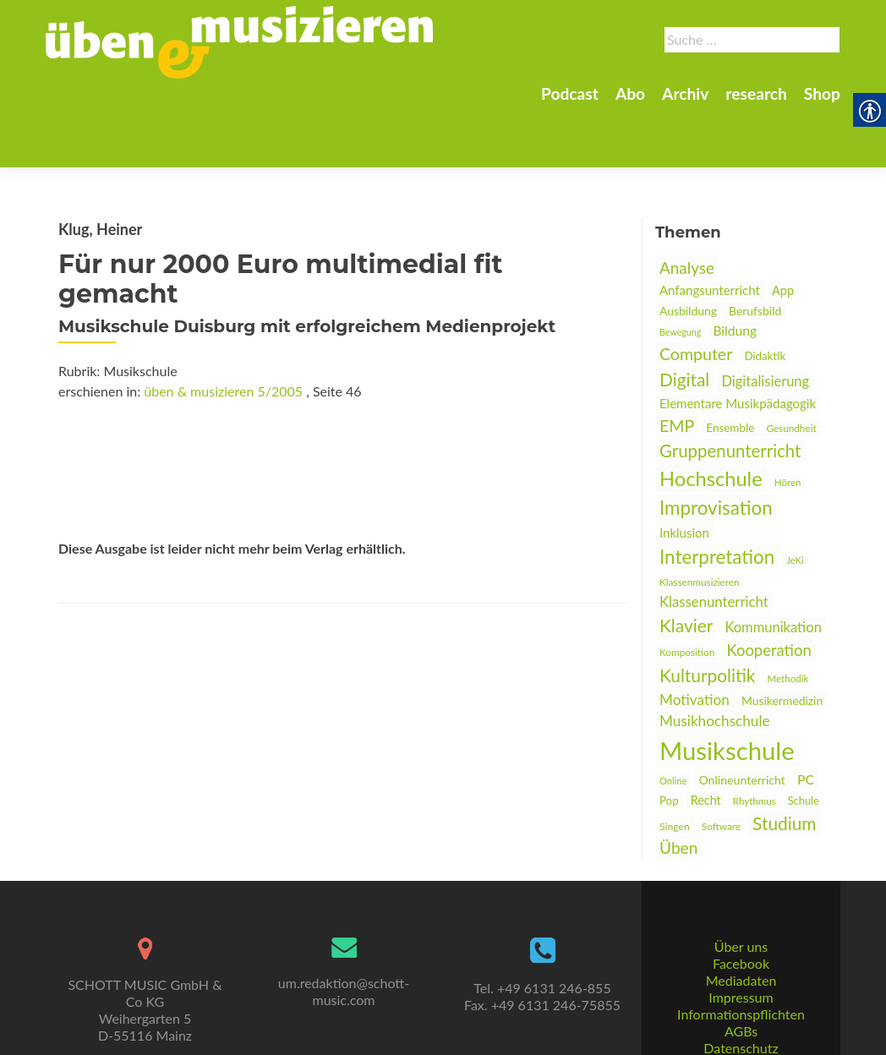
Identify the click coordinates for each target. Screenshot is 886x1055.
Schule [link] (803, 741)
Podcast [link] (570, 93)
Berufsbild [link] (755, 251)
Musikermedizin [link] (782, 641)
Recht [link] (706, 741)
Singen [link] (674, 767)
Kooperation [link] (768, 591)
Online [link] (672, 721)
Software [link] (721, 767)
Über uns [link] (741, 907)
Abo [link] (630, 93)
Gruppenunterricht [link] (730, 391)
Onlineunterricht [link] (741, 720)
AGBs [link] (741, 992)
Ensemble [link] (730, 368)
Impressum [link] (740, 958)
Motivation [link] (694, 640)
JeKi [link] (794, 500)
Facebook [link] (741, 924)
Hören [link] (787, 423)
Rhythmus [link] (754, 741)
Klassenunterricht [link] (713, 542)
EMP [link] (676, 366)
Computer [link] (695, 294)
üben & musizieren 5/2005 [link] (223, 332)
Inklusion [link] (684, 473)
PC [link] (805, 720)
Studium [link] (784, 763)
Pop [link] (669, 741)
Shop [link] (822, 93)
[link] (239, 40)
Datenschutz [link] (740, 1009)
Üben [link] (678, 788)
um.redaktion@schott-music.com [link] (343, 952)
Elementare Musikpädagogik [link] (737, 344)
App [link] (783, 231)
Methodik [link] (788, 619)
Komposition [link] (686, 593)
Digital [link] (684, 320)
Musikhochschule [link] (714, 661)
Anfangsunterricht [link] (709, 230)
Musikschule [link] (727, 691)
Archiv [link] (685, 93)
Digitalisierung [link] (765, 322)
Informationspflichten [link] (741, 975)
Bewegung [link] (680, 272)
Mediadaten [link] (741, 941)
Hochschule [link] (711, 419)
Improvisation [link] (716, 448)
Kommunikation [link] (773, 568)
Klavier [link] (686, 566)
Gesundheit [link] (791, 369)
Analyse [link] (686, 208)
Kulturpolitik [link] (707, 615)
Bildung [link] (735, 271)
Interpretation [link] (716, 497)
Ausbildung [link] (688, 251)
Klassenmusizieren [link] (699, 523)
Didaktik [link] (764, 296)
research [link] (756, 93)
